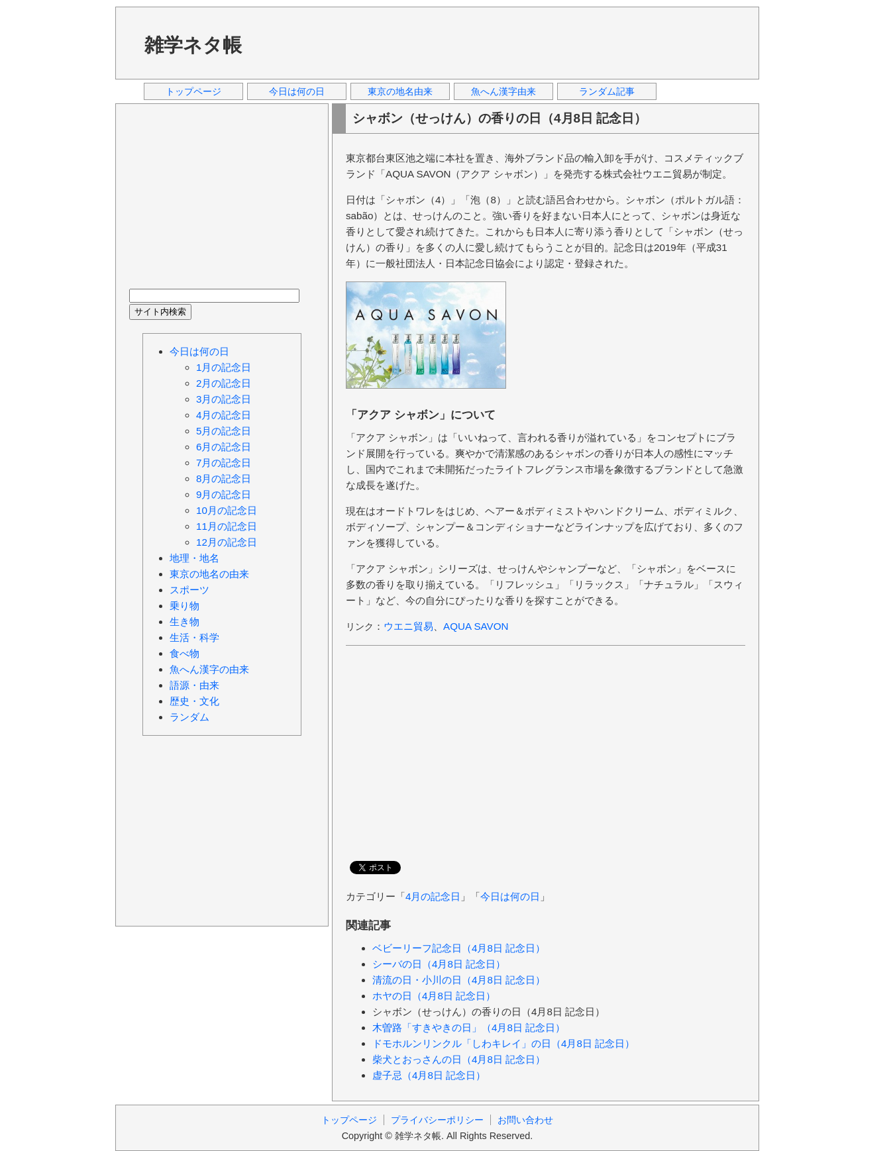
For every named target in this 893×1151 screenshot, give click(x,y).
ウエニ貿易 (408, 626)
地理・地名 (194, 558)
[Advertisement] (505, 42)
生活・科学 (194, 637)
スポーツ (189, 589)
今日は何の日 (297, 91)
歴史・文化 (194, 701)
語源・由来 (194, 685)
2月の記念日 (223, 383)
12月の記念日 (226, 542)
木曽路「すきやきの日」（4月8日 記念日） (468, 1027)
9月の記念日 (223, 494)
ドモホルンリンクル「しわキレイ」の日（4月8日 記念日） (503, 1043)
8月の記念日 (223, 478)
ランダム (189, 717)
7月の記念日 (223, 462)
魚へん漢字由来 (503, 91)
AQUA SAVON (475, 626)
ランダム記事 (607, 91)
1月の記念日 (223, 367)
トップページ (193, 91)
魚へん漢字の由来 (209, 669)
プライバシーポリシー (437, 1120)
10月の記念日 (226, 510)
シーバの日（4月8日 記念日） (438, 964)
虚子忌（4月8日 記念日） (429, 1075)
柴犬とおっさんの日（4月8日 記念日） (458, 1059)
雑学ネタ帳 (193, 45)
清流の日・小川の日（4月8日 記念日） (458, 979)
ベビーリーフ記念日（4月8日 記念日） (458, 948)
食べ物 (184, 653)
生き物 (184, 621)
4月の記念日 (432, 896)
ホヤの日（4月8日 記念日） (434, 995)
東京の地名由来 (400, 91)
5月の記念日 (223, 430)
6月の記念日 (223, 446)
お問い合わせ (525, 1120)
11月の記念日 (226, 526)
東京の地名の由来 (209, 573)
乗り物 (184, 605)
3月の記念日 (223, 399)
